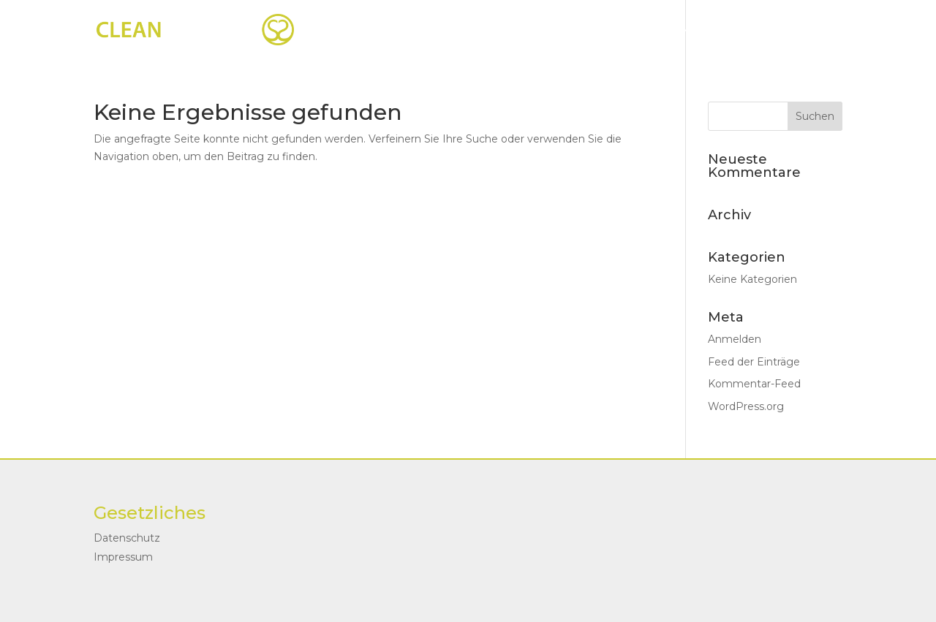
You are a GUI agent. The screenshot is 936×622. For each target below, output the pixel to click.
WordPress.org (746, 406)
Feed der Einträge (754, 361)
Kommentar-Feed (754, 383)
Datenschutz (127, 538)
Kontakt (765, 30)
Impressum (123, 557)
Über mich (678, 30)
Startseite (473, 30)
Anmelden (734, 339)
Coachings (568, 30)
